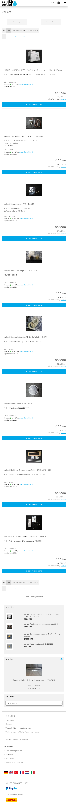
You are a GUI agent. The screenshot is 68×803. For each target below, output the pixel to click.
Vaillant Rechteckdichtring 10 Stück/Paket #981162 (25, 337)
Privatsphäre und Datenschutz (17, 740)
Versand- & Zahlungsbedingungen (18, 728)
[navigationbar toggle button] (65, 3)
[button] (4, 30)
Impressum (10, 720)
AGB (7, 736)
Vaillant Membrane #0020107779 (18, 403)
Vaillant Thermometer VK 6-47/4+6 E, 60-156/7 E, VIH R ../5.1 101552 (33, 70)
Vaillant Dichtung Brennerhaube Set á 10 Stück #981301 (27, 470)
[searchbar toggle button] (53, 3)
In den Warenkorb (34, 104)
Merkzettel (10, 758)
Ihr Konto (9, 754)
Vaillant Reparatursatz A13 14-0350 (19, 204)
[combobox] (19, 30)
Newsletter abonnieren (14, 762)
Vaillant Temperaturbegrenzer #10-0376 (20, 270)
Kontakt (9, 724)
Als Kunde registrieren (14, 751)
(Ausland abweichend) (26, 84)
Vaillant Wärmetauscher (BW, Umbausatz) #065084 (25, 536)
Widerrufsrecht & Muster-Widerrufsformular (23, 732)
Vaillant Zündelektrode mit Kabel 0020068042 (23, 136)
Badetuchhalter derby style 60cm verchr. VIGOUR (34, 680)
